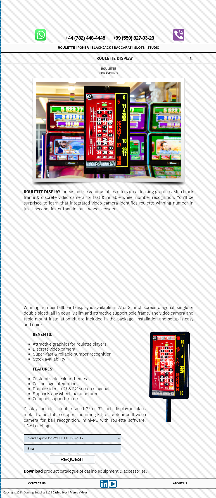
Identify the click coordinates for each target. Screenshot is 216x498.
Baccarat (122, 47)
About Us (180, 483)
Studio (153, 47)
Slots (139, 47)
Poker (83, 47)
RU (191, 58)
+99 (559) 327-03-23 (133, 38)
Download (33, 471)
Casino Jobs (60, 492)
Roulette (66, 47)
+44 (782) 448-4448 (85, 38)
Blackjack (101, 47)
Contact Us (37, 483)
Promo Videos (78, 492)
